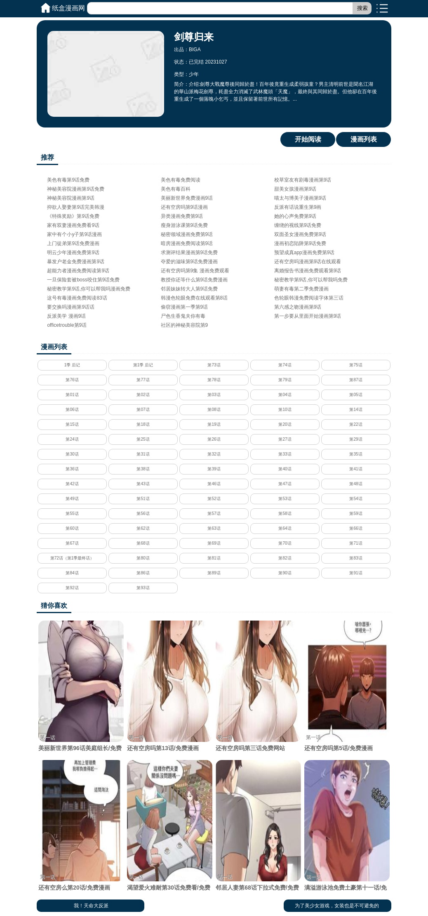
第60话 (72, 528)
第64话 (284, 528)
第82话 (284, 558)
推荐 (47, 157)
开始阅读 (308, 139)
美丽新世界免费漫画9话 (187, 198)
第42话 (72, 484)
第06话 (72, 409)
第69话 (213, 543)
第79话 (284, 380)
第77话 (142, 380)
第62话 (142, 528)
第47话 (284, 484)
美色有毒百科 (175, 189)
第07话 (142, 409)
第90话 (284, 573)
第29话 (355, 439)
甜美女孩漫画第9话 (295, 189)
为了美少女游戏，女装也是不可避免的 (337, 906)
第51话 (142, 498)
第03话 (213, 394)
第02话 (142, 394)
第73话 (213, 365)
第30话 (72, 454)
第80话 (142, 558)
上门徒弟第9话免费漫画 (73, 243)
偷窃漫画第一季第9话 (184, 307)
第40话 (284, 469)
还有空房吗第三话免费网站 (258, 686)
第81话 (213, 558)
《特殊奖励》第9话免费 (73, 216)
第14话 (355, 409)
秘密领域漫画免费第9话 (187, 234)
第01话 (72, 394)
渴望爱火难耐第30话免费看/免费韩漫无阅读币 (169, 829)
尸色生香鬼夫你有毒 (183, 316)
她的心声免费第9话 (295, 216)
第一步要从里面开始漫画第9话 (307, 316)
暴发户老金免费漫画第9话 (75, 261)
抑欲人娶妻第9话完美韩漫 (75, 207)
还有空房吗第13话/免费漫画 (169, 686)
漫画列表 (363, 139)
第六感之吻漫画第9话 (298, 307)
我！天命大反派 (91, 906)
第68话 (142, 543)
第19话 (213, 424)
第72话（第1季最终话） (72, 558)
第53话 (284, 498)
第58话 (284, 513)
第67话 (72, 543)
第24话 (72, 439)
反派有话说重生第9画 (298, 207)
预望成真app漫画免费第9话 (304, 252)
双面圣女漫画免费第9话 (300, 234)
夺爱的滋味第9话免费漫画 (189, 261)
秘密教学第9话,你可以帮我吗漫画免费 (88, 289)
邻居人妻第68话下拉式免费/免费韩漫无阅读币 (258, 829)
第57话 (213, 513)
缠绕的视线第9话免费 (298, 225)
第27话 (284, 439)
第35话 (355, 454)
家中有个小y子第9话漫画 (74, 234)
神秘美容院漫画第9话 (70, 198)
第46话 (213, 484)
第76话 (72, 380)
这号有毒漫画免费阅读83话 (77, 298)
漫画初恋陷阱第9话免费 (300, 243)
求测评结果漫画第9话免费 (189, 252)
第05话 (355, 394)
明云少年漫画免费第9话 (73, 252)
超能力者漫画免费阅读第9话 (78, 271)
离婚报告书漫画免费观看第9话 (307, 271)
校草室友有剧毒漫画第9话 (303, 180)
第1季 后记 (143, 365)
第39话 (213, 469)
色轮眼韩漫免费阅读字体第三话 (308, 298)
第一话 (47, 737)
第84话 (72, 573)
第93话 (142, 587)
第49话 (72, 498)
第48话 (355, 484)
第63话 (213, 528)
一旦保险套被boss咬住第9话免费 (83, 280)
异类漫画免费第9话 (182, 216)
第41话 (355, 469)
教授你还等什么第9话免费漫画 (194, 280)
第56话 (142, 513)
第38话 (142, 469)
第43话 (142, 484)
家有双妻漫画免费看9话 (73, 225)
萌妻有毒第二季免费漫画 (301, 289)
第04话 (284, 394)
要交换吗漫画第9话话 (70, 307)
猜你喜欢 (54, 605)
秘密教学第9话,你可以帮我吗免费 (311, 280)
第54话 (355, 498)
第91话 (355, 573)
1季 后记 (72, 365)
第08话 (213, 409)
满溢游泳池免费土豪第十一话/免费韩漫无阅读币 (346, 829)
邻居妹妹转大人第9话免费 (189, 289)
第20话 (284, 424)
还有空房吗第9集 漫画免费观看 (195, 271)
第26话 (213, 439)
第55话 (72, 513)
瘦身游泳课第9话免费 (184, 225)
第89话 (213, 573)
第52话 (213, 498)
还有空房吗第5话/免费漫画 (346, 686)
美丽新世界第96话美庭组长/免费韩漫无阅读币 (80, 690)
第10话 (284, 409)
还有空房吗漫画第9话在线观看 (307, 261)
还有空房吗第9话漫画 (184, 207)
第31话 (142, 454)
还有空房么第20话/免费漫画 (80, 825)
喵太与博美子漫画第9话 (300, 198)
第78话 (213, 380)
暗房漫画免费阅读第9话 (187, 243)
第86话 (142, 573)
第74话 (284, 365)
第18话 (142, 424)
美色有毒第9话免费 (68, 180)
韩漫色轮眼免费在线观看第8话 (194, 298)
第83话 (355, 558)
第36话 (72, 469)
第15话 (72, 424)
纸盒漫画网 (68, 8)
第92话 (72, 587)
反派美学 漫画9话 (66, 316)
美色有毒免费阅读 (180, 180)
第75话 (355, 365)
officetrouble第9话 (67, 325)
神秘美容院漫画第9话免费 (75, 189)
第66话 (355, 528)
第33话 (284, 454)
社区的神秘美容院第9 (184, 325)
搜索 (362, 8)
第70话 (284, 543)
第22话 (355, 424)
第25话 (142, 439)
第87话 (355, 380)
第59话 (355, 513)
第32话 (213, 454)
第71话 (355, 543)
